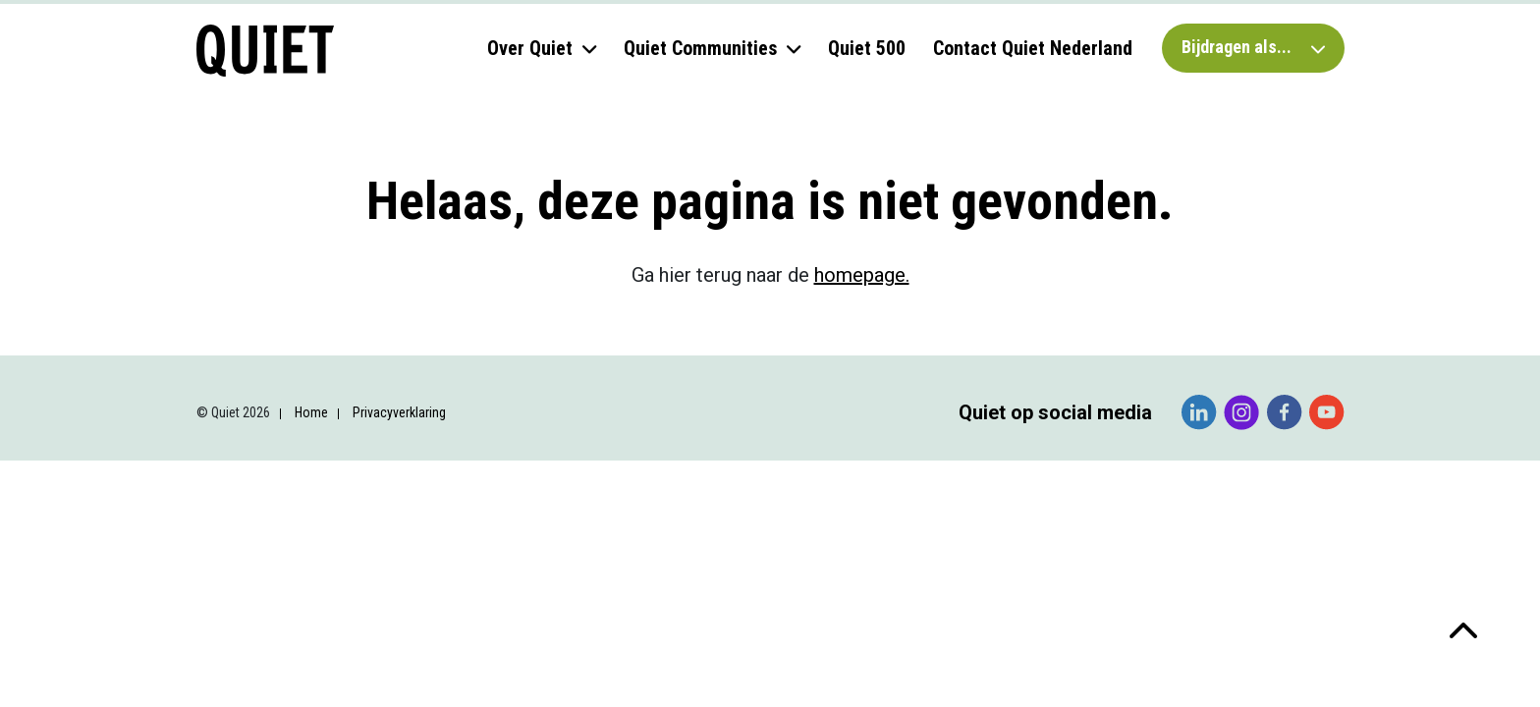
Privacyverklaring (399, 412)
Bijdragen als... (1253, 46)
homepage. (861, 275)
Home (311, 412)
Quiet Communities (700, 48)
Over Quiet (530, 48)
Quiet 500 (867, 48)
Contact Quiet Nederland (1032, 48)
